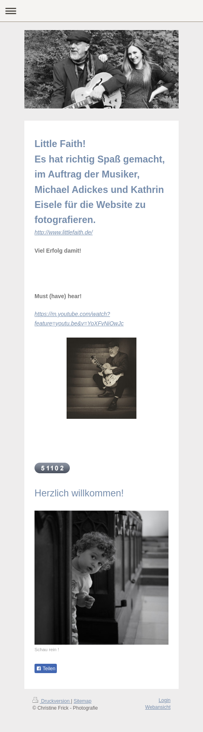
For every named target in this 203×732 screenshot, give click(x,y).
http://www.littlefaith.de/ (64, 232)
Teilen (45, 668)
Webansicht (158, 707)
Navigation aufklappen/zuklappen (101, 10)
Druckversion (51, 701)
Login (165, 700)
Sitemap (82, 701)
